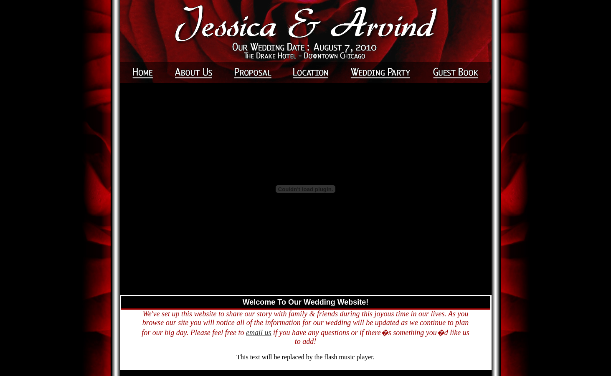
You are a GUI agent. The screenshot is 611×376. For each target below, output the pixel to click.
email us (258, 332)
